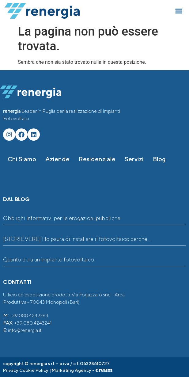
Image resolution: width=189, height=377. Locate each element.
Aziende (57, 158)
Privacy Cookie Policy (25, 370)
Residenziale (97, 158)
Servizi (134, 158)
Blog (159, 158)
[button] (179, 11)
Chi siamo (22, 158)
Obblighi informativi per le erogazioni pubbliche (61, 218)
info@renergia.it (25, 330)
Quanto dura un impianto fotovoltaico (48, 259)
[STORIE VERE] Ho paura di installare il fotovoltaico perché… (77, 239)
